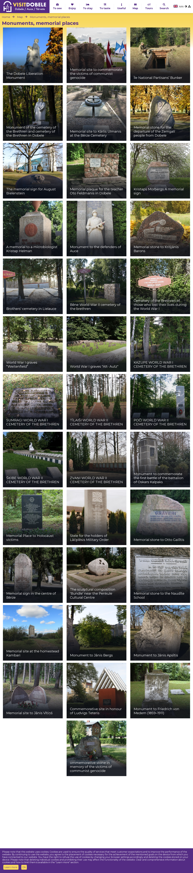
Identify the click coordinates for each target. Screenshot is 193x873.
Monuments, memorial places (50, 17)
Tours (149, 6)
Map (135, 6)
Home (6, 17)
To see (57, 6)
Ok (24, 867)
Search (164, 6)
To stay (88, 6)
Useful (121, 6)
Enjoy (72, 6)
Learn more (10, 867)
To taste (105, 6)
